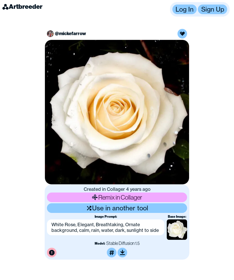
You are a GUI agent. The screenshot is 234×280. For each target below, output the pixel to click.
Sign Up (212, 9)
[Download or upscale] (122, 252)
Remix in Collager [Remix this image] (117, 197)
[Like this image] (182, 34)
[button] (199, 9)
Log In (185, 9)
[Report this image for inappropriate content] (52, 252)
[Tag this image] (111, 252)
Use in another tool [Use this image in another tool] (117, 208)
